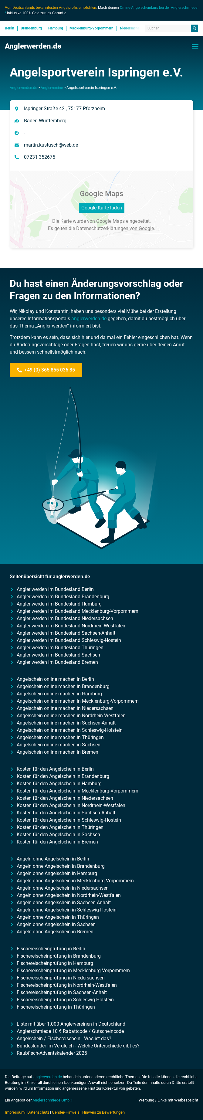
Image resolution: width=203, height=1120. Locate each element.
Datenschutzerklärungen (102, 228)
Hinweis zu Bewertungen (103, 1112)
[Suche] (194, 28)
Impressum (15, 1112)
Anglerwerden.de (33, 46)
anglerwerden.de (89, 318)
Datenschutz (38, 1112)
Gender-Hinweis (66, 1112)
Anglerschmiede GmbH (52, 1100)
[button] (195, 46)
